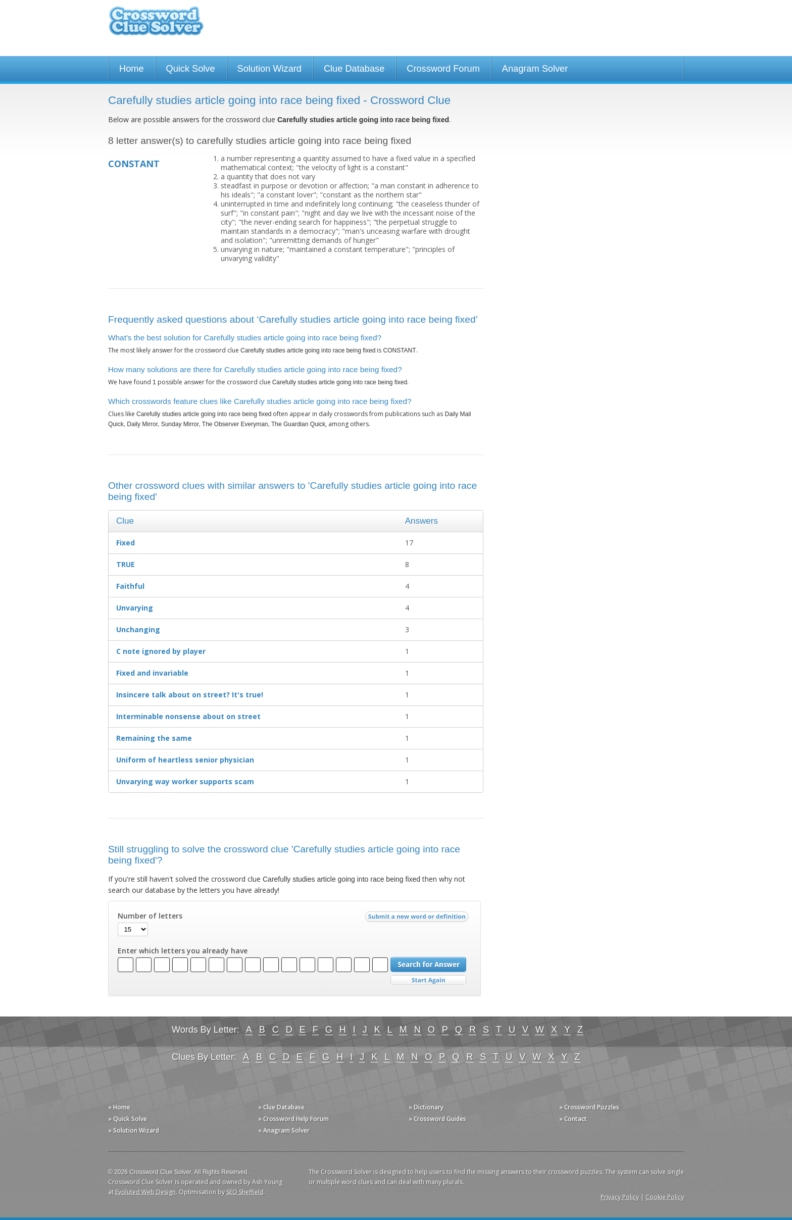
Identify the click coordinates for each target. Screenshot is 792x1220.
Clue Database (354, 69)
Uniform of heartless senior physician (185, 760)
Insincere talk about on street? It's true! (189, 694)
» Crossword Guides (437, 1118)
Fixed (125, 542)
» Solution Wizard (133, 1130)
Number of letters (150, 916)
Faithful (130, 586)
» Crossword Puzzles (589, 1107)
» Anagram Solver (284, 1130)
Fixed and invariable (152, 673)
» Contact (573, 1118)
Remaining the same (154, 738)
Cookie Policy (665, 1197)
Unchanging (138, 629)
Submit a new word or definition (418, 919)
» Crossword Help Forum (293, 1118)
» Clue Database (281, 1107)
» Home (119, 1107)
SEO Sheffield (245, 1192)
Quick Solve (190, 69)
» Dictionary (426, 1107)
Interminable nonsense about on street (188, 716)
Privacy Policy (620, 1197)
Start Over (428, 980)
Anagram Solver (535, 69)
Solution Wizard (269, 69)
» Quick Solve (127, 1118)
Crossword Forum (443, 69)
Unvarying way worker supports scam (185, 781)
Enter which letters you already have (182, 950)
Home (131, 69)
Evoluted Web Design (145, 1192)
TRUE (125, 564)
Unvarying (134, 608)
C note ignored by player (161, 651)
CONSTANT (134, 164)
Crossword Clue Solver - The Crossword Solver (156, 25)
